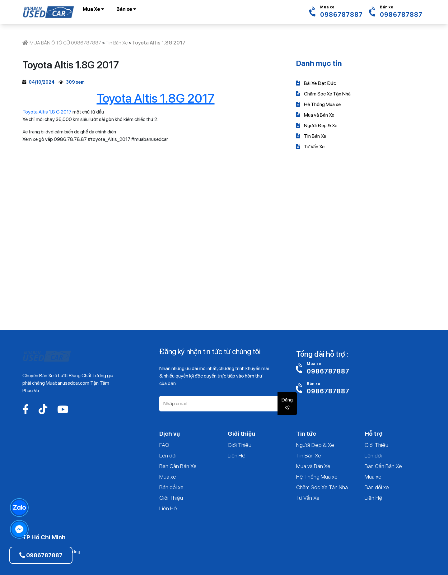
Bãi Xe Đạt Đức (316, 83)
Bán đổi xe (171, 487)
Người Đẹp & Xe (316, 125)
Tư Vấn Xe (310, 147)
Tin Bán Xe (311, 136)
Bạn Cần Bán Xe (178, 466)
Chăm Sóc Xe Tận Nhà (323, 94)
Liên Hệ (168, 508)
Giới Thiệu (171, 497)
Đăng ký (287, 403)
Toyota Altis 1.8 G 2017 (47, 112)
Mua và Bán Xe (315, 115)
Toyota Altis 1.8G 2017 (156, 98)
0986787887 (41, 555)
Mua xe (167, 476)
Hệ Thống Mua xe (318, 104)
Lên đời (167, 455)
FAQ (164, 445)
